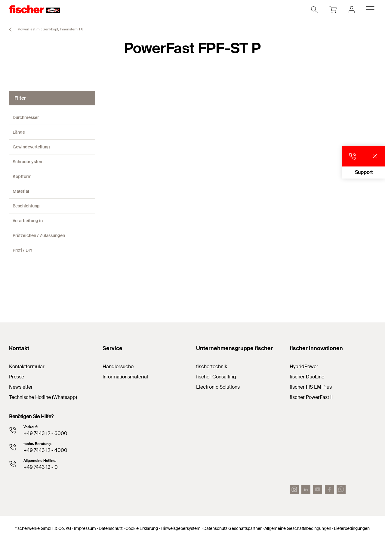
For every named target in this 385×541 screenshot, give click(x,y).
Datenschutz (111, 528)
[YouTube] (317, 489)
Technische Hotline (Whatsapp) (43, 397)
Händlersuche (118, 366)
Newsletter (21, 387)
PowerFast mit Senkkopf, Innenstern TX (43, 29)
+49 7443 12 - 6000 (45, 433)
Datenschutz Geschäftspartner (232, 528)
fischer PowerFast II (311, 397)
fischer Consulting (216, 377)
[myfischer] (351, 9)
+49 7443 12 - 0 (40, 467)
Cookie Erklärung (141, 528)
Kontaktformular (27, 366)
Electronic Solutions (218, 387)
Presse (16, 377)
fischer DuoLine (307, 377)
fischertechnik (211, 366)
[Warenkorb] (332, 9)
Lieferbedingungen (352, 528)
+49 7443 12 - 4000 (45, 450)
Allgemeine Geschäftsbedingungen (297, 528)
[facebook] (329, 489)
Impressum (85, 528)
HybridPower (304, 366)
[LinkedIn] (305, 489)
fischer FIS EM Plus (311, 387)
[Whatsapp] (341, 489)
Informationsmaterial (125, 377)
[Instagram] (294, 489)
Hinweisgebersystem (181, 528)
